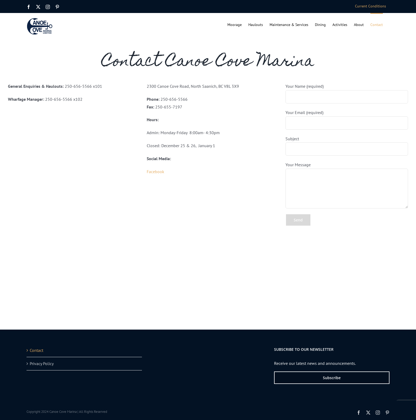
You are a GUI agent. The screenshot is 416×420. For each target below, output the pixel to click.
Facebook (155, 171)
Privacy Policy (42, 363)
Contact (36, 350)
